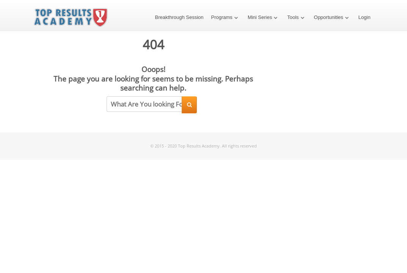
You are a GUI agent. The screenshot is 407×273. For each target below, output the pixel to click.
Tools (293, 17)
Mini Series (260, 17)
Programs (222, 17)
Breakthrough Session (179, 17)
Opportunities (328, 17)
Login (364, 17)
